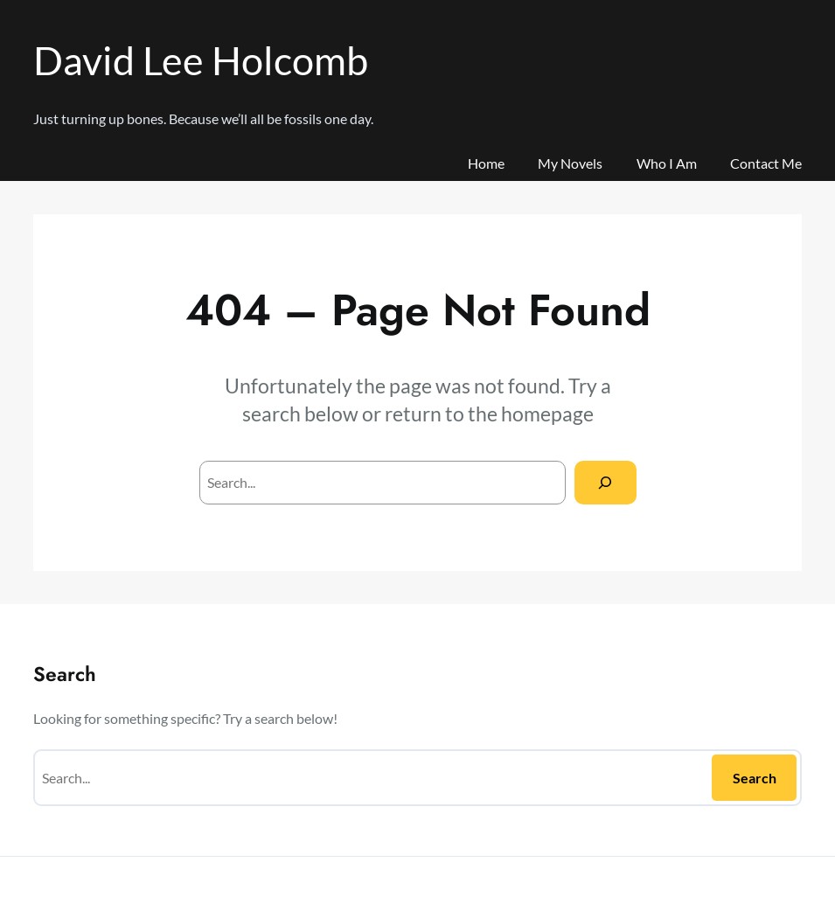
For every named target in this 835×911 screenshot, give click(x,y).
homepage (547, 413)
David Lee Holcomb (200, 60)
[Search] (605, 482)
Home (486, 163)
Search (754, 777)
